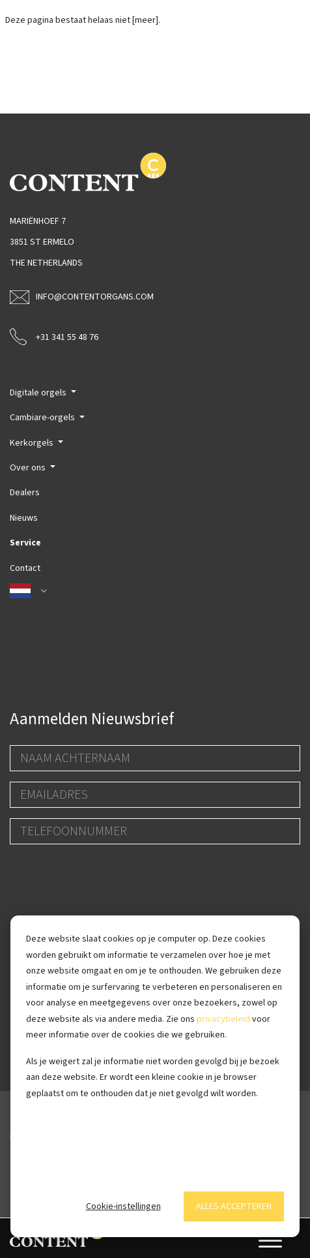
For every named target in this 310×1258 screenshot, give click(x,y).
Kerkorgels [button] (32, 443)
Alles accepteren (234, 1206)
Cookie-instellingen (123, 1206)
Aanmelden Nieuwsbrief (92, 719)
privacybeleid (223, 1019)
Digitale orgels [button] (39, 392)
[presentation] (109, 880)
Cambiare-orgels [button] (43, 417)
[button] (155, 591)
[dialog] (155, 1076)
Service (25, 542)
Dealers (25, 492)
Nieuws (24, 518)
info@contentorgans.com (82, 296)
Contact (25, 568)
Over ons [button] (29, 467)
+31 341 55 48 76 (54, 336)
